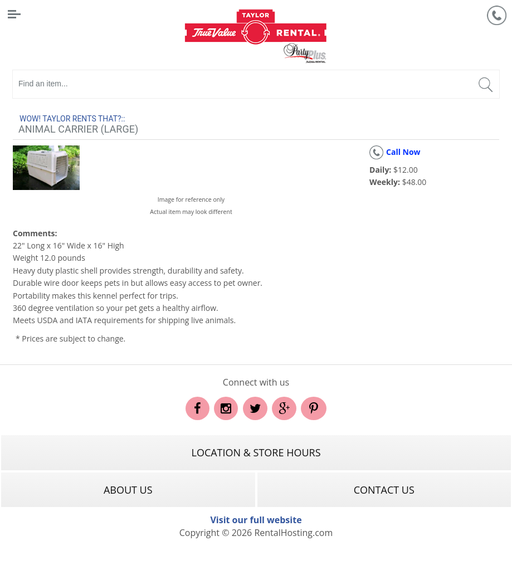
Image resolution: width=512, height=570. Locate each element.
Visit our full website (255, 520)
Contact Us (384, 489)
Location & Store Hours (255, 452)
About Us (128, 489)
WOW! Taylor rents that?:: (72, 118)
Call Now (395, 151)
